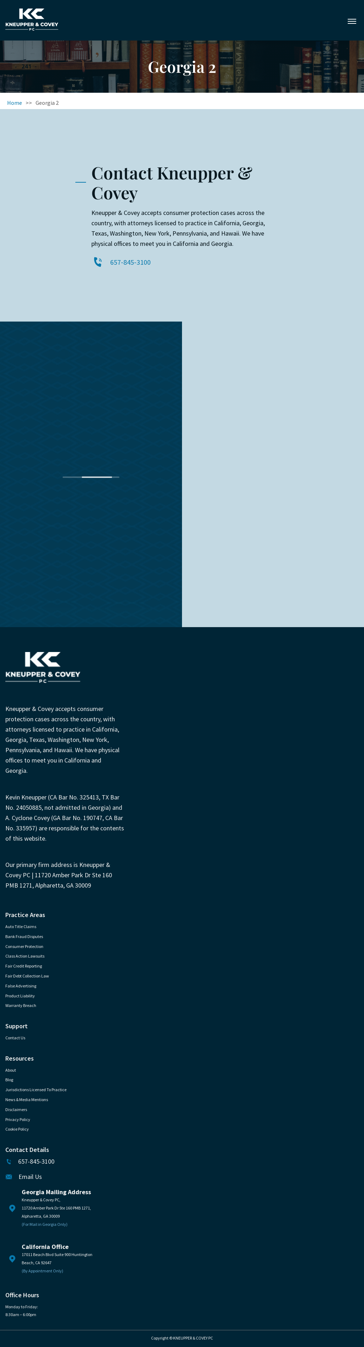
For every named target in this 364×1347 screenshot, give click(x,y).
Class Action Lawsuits (24, 956)
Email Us (30, 1177)
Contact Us (15, 1037)
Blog (9, 1079)
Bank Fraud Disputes (24, 936)
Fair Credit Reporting (23, 966)
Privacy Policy (17, 1119)
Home (14, 102)
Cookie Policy (17, 1129)
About (10, 1070)
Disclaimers (16, 1109)
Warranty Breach (20, 1005)
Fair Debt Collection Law (27, 976)
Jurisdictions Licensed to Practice (35, 1089)
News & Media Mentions (26, 1099)
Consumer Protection (24, 946)
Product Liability (20, 995)
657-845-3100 (130, 262)
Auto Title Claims (20, 926)
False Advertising (20, 985)
